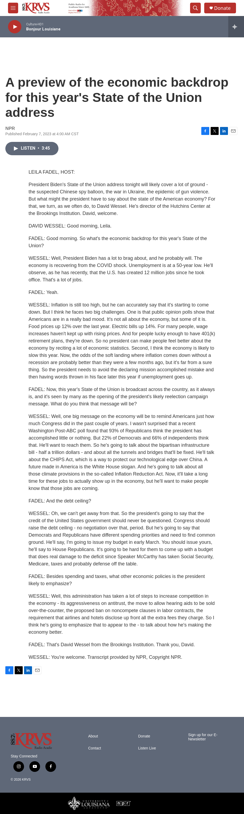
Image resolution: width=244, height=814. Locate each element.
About (93, 736)
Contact (94, 748)
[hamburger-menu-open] (13, 8)
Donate (222, 8)
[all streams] (236, 26)
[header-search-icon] (195, 8)
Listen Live (147, 748)
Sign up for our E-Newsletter (203, 737)
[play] (14, 27)
